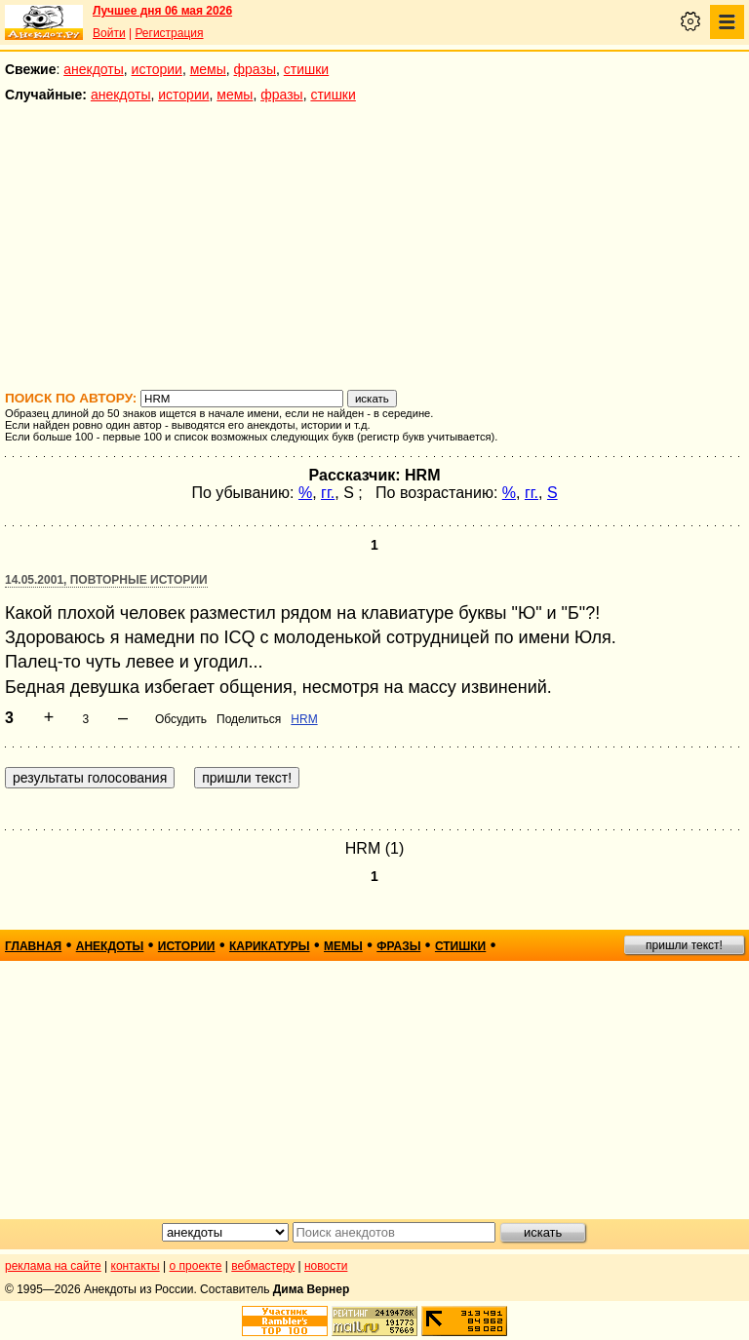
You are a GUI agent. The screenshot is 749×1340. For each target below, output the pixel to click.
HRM (304, 719)
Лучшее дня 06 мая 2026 (162, 11)
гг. (328, 492)
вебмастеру (263, 1266)
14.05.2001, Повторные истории (106, 580)
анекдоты (93, 69)
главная (33, 946)
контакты (135, 1266)
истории (157, 69)
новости (325, 1266)
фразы (255, 69)
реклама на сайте (53, 1266)
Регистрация (169, 33)
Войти (109, 33)
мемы (208, 69)
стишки (306, 69)
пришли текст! (684, 945)
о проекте (196, 1266)
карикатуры (269, 946)
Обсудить (181, 719)
